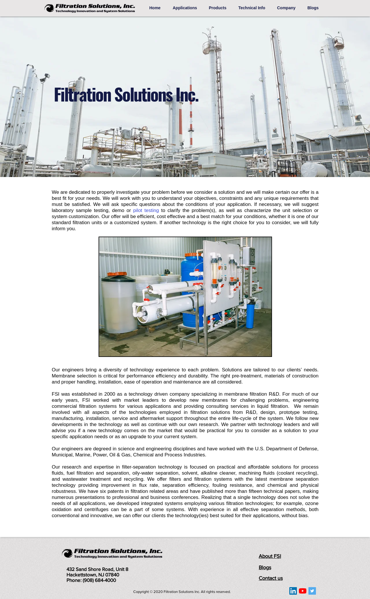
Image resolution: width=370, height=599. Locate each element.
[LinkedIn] (293, 591)
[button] (187, 8)
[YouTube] (302, 591)
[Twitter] (312, 591)
